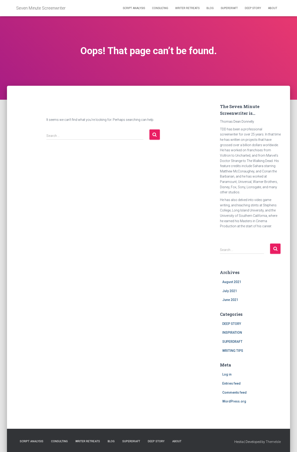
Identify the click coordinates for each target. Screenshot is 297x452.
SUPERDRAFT (229, 8)
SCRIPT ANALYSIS (134, 8)
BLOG (210, 8)
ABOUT (272, 8)
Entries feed (231, 383)
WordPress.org (234, 401)
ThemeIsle (273, 442)
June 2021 (230, 300)
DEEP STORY (253, 8)
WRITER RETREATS (187, 8)
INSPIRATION (232, 332)
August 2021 (231, 282)
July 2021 (229, 291)
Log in (227, 374)
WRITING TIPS (232, 351)
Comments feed (234, 392)
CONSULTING (160, 8)
